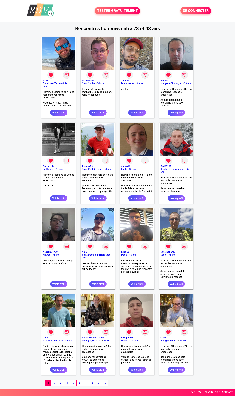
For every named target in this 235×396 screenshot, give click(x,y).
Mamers (125, 340)
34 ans (100, 83)
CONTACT (227, 392)
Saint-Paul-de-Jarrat (92, 169)
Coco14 (164, 337)
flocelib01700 (50, 252)
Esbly (124, 169)
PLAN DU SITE (212, 392)
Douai (124, 254)
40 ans (139, 83)
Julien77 (126, 166)
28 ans (59, 169)
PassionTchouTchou (93, 337)
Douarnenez (127, 83)
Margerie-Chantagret (171, 83)
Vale (84, 252)
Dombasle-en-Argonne (172, 169)
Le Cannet (48, 169)
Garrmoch (48, 166)
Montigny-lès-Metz (92, 340)
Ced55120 (165, 166)
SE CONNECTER (196, 11)
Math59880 (88, 80)
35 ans (55, 254)
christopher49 (167, 252)
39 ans (187, 83)
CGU (200, 392)
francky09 (87, 166)
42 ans (132, 169)
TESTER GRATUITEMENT (117, 11)
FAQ (193, 392)
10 (105, 382)
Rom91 (47, 337)
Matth (46, 80)
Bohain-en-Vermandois (55, 83)
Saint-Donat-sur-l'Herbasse (96, 254)
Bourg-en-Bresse (169, 340)
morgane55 (127, 337)
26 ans (85, 257)
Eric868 (125, 252)
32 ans (135, 340)
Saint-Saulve (88, 83)
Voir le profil (58, 112)
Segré (163, 254)
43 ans (108, 169)
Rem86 (164, 80)
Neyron (47, 254)
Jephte (125, 80)
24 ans (183, 340)
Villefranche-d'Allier (53, 340)
